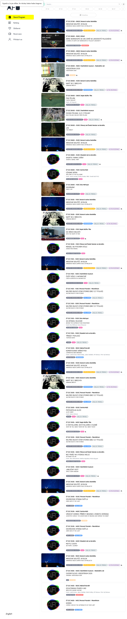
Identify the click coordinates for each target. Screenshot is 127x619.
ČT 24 (74, 9)
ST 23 (60, 9)
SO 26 (100, 9)
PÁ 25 (87, 9)
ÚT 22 (47, 9)
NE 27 (113, 9)
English (9, 613)
